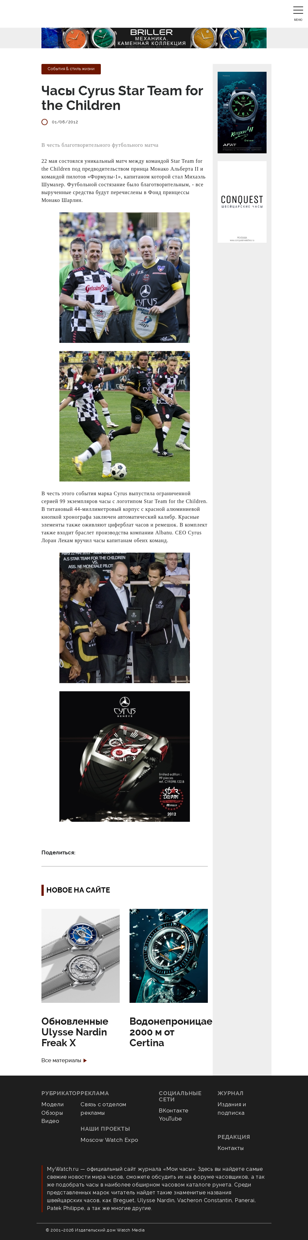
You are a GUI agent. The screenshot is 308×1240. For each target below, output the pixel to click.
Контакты (231, 1148)
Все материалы (61, 1060)
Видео (50, 1121)
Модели (52, 1104)
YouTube (170, 1118)
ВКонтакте (174, 1110)
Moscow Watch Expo (109, 1140)
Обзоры (52, 1113)
